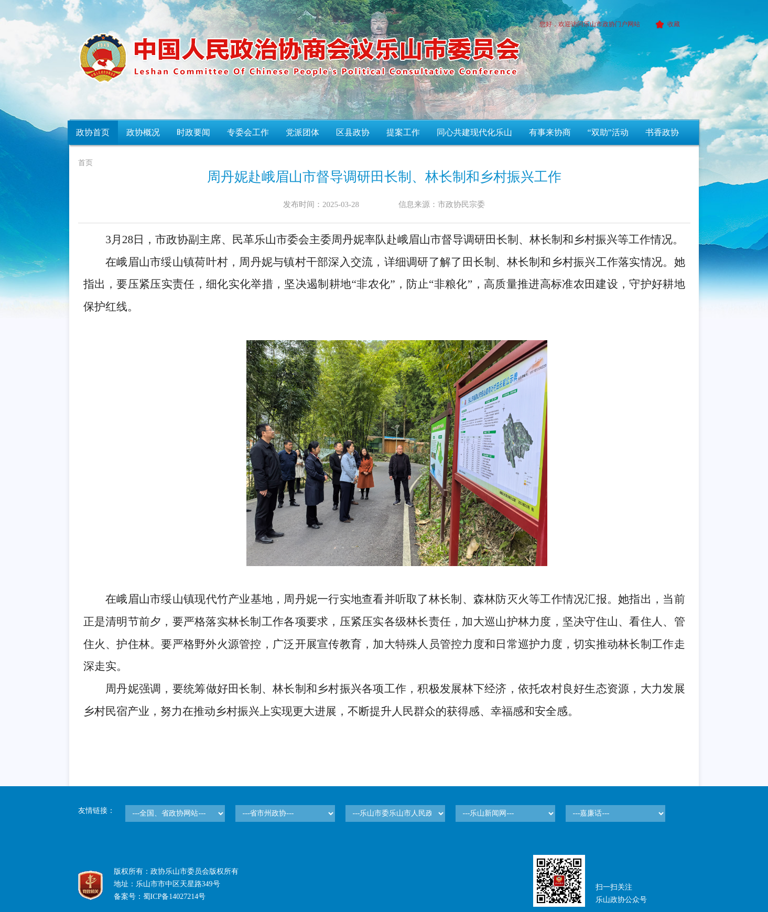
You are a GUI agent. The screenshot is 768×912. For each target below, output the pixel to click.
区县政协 (353, 132)
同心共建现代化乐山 (474, 132)
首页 (85, 163)
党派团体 (302, 132)
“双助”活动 (608, 132)
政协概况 (143, 132)
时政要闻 (193, 132)
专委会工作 (248, 132)
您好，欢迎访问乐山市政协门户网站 (589, 24)
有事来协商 (550, 132)
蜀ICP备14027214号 (174, 896)
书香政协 (662, 132)
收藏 (666, 24)
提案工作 (403, 132)
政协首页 (93, 132)
